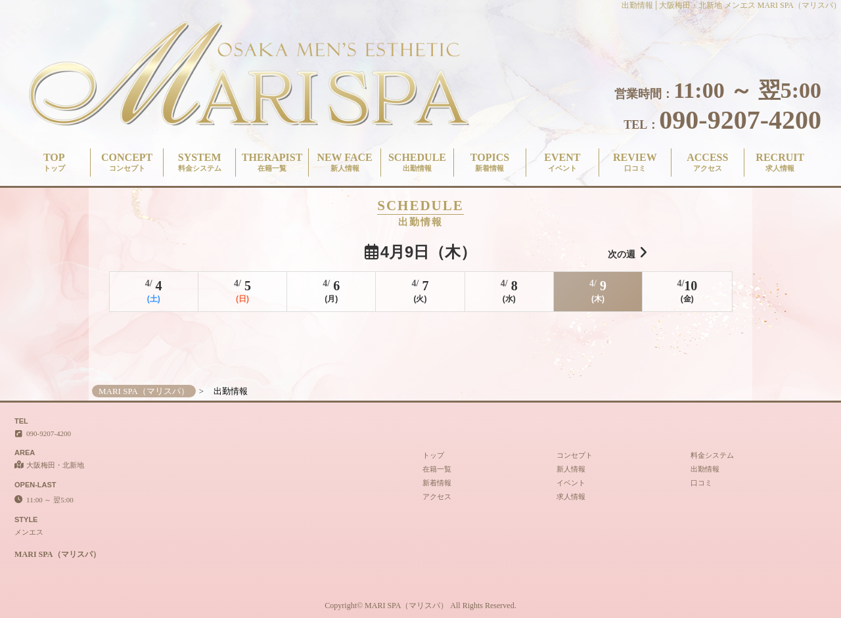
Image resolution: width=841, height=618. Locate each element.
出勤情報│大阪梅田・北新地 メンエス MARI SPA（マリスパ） (731, 5)
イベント (571, 483)
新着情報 (436, 483)
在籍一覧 (436, 469)
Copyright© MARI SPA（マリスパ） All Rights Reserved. (420, 605)
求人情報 (571, 496)
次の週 (627, 252)
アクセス (436, 496)
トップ (433, 455)
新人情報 (571, 469)
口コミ (701, 483)
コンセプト (575, 455)
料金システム (712, 455)
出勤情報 (705, 469)
